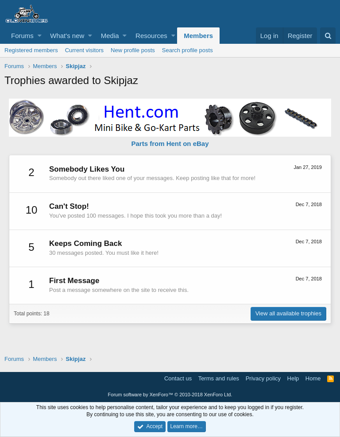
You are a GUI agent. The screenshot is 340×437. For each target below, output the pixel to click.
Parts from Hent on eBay (170, 143)
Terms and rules (218, 378)
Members (198, 35)
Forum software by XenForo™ (170, 394)
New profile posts (133, 50)
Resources (151, 35)
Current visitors (84, 50)
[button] (39, 35)
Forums (22, 35)
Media (110, 35)
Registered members (31, 50)
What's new (67, 35)
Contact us (178, 378)
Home (313, 378)
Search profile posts (187, 50)
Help (293, 378)
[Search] (328, 35)
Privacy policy (263, 378)
